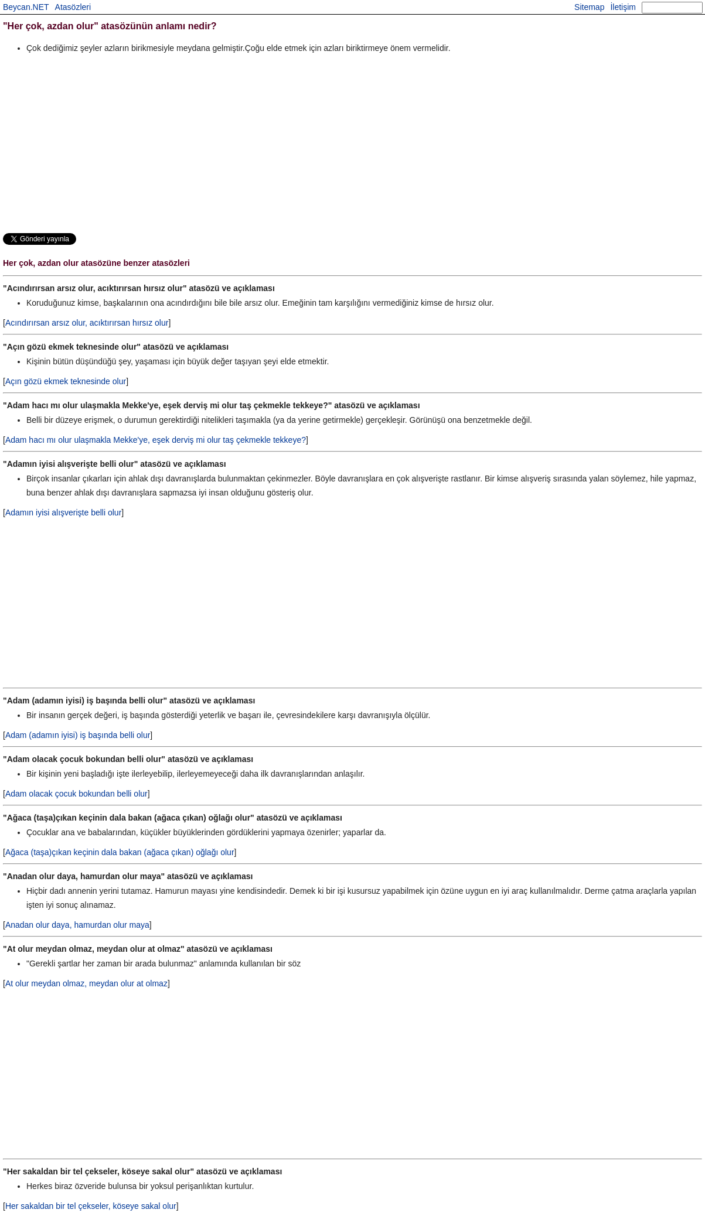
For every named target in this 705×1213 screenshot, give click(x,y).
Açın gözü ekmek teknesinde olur (65, 381)
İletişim (623, 7)
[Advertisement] (352, 143)
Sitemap (589, 7)
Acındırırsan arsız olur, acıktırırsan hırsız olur (87, 322)
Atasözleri (73, 7)
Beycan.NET (26, 7)
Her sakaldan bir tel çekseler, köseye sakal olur (90, 1206)
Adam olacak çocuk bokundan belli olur (76, 793)
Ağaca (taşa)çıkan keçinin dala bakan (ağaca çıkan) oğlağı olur (119, 852)
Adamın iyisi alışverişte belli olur (63, 512)
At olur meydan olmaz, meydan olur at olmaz (86, 983)
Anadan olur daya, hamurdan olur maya (77, 925)
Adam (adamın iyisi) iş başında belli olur (77, 735)
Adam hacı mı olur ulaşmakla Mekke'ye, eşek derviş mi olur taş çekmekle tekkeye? (155, 440)
